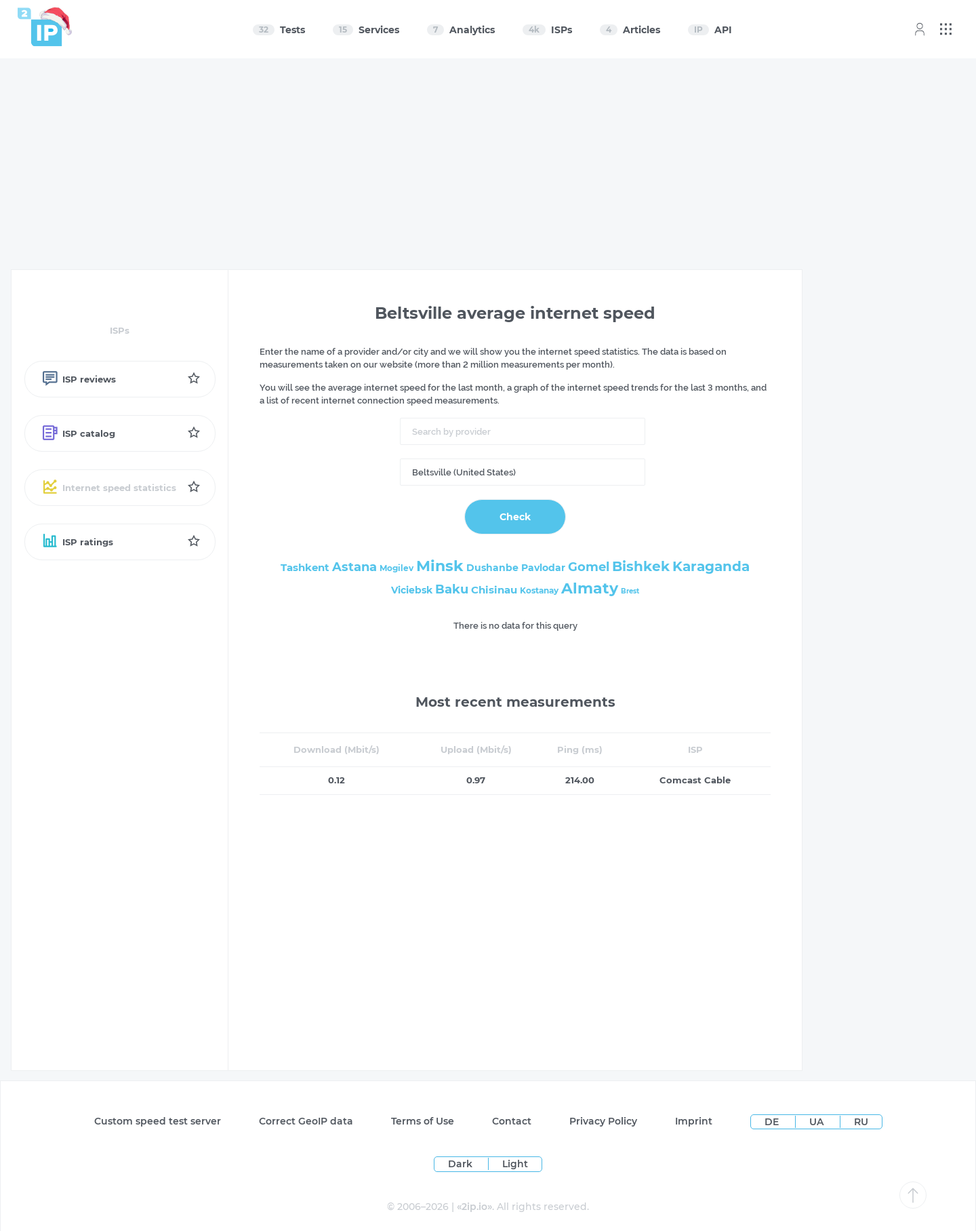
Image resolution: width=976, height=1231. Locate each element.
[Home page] (40, 27)
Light (515, 1164)
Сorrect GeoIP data (306, 1121)
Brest (630, 591)
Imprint (693, 1121)
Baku (451, 589)
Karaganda (711, 566)
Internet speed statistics (108, 487)
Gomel (588, 567)
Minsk (440, 566)
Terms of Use (422, 1121)
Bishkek (641, 566)
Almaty (589, 588)
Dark (460, 1164)
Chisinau (494, 589)
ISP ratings (77, 542)
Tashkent (305, 567)
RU (861, 1122)
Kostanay (539, 590)
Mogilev (396, 568)
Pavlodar (543, 568)
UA (817, 1122)
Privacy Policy (603, 1121)
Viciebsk (411, 590)
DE (773, 1122)
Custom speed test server (157, 1121)
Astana (354, 567)
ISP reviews (78, 379)
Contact (511, 1121)
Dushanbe (492, 568)
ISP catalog (78, 433)
